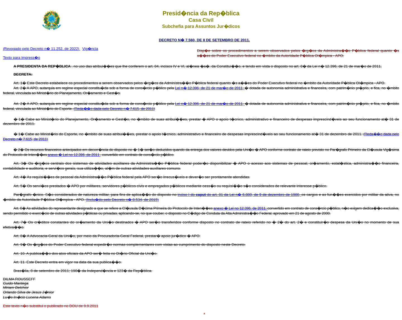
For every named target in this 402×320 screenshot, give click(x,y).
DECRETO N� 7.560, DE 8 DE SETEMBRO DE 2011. (204, 40)
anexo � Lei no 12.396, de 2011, (240, 208)
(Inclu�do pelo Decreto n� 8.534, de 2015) (122, 200)
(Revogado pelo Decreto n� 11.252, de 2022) (41, 49)
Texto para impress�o (21, 58)
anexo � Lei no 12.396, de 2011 (74, 155)
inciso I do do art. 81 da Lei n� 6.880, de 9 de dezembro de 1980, (239, 195)
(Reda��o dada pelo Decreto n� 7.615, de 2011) (114, 109)
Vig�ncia (90, 49)
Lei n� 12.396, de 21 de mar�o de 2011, (210, 88)
